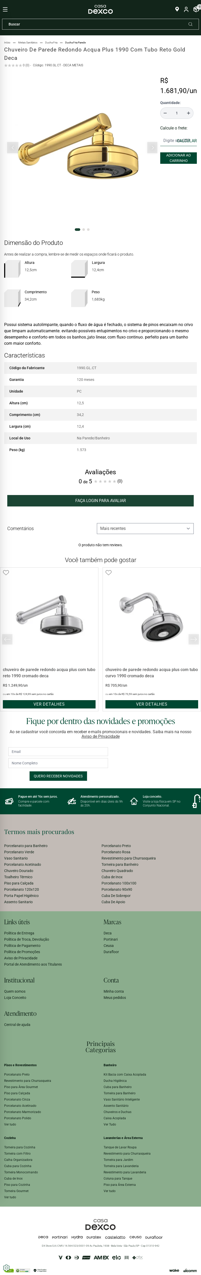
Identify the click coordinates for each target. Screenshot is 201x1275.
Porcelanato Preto (116, 846)
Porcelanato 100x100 (119, 883)
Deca (108, 933)
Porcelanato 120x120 (21, 889)
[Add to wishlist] (6, 573)
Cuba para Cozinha (17, 1166)
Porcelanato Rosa (116, 852)
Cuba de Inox (112, 877)
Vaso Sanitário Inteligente (122, 1099)
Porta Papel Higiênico (21, 896)
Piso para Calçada (19, 883)
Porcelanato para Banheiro (26, 846)
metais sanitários (27, 42)
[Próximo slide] (152, 147)
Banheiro (110, 1065)
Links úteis (17, 922)
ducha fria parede (75, 42)
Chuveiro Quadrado (117, 871)
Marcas (112, 922)
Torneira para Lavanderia (121, 1166)
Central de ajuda (17, 1025)
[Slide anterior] (12, 147)
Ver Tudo (110, 1124)
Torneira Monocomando (21, 1172)
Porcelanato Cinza (17, 1099)
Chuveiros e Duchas (117, 1112)
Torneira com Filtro (17, 1153)
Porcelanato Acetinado (22, 864)
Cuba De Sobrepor (116, 896)
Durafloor (111, 952)
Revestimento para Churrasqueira (129, 858)
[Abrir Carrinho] (196, 9)
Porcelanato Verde (19, 852)
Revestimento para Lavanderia (125, 1172)
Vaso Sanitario (16, 858)
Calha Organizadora (18, 1160)
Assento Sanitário (116, 1106)
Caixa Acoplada (115, 1118)
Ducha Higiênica (115, 1081)
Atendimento (20, 1013)
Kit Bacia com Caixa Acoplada (125, 1074)
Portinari (111, 939)
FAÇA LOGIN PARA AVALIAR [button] (100, 500)
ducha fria (51, 42)
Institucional (19, 980)
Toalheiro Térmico (18, 877)
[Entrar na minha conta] (186, 9)
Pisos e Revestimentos (20, 1065)
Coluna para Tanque (118, 1178)
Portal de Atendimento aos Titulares (33, 964)
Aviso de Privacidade (101, 736)
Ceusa (109, 946)
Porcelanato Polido (17, 1118)
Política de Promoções (22, 952)
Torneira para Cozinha (19, 1147)
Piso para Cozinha (17, 1185)
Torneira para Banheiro (120, 864)
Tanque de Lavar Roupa (120, 1147)
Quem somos (14, 991)
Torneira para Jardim (118, 1160)
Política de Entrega (19, 933)
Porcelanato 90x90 (117, 889)
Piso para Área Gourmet (21, 1087)
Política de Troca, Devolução (26, 939)
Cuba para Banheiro (118, 1087)
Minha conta (114, 991)
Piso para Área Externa (120, 1185)
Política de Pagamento (22, 946)
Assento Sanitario (18, 902)
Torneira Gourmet (16, 1191)
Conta (111, 980)
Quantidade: (170, 103)
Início (7, 42)
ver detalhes (49, 704)
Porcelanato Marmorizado (22, 1112)
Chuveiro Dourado (18, 871)
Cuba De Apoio (113, 902)
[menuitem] (51, 846)
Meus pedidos (115, 998)
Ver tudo (10, 1124)
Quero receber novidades (58, 776)
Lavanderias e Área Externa (123, 1138)
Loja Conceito (15, 998)
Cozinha (10, 1138)
